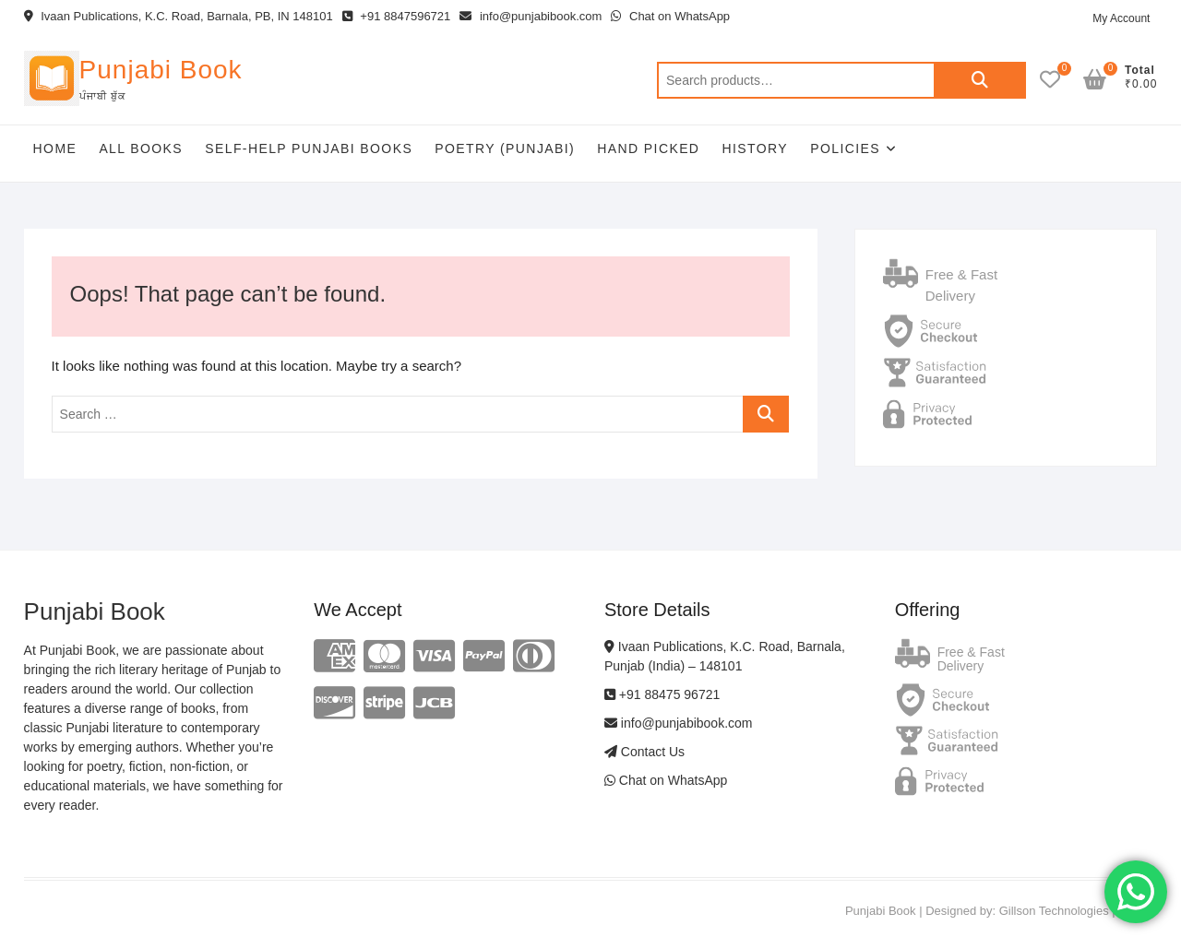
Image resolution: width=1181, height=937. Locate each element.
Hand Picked (648, 148)
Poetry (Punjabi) (505, 148)
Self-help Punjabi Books (308, 148)
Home (55, 148)
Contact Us (644, 751)
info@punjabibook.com (530, 16)
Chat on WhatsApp (670, 16)
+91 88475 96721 (662, 694)
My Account (1121, 18)
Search (980, 80)
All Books (141, 148)
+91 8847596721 (396, 16)
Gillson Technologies (1054, 911)
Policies (845, 148)
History (755, 148)
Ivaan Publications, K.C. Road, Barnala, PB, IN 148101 (178, 16)
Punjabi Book (161, 69)
